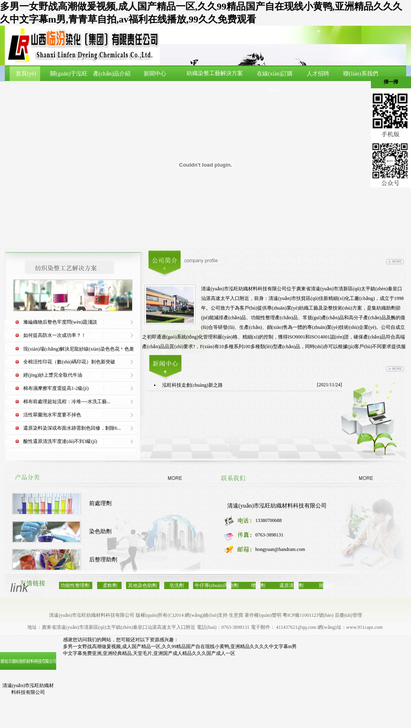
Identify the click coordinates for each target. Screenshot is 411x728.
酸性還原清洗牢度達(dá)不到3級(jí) (60, 441)
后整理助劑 (103, 560)
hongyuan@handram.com (280, 549)
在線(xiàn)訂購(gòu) (275, 82)
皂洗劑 (176, 585)
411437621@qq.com (296, 627)
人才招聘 (318, 74)
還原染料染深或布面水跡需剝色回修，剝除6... (72, 428)
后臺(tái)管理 (348, 615)
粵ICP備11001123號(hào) (308, 615)
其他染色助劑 (142, 585)
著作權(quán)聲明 (262, 615)
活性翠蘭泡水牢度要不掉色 (52, 415)
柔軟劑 (110, 585)
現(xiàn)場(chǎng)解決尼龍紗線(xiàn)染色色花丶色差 (78, 349)
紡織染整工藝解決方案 (215, 73)
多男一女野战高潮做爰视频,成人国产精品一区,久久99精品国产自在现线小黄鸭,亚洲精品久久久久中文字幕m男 (180, 646)
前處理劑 (100, 503)
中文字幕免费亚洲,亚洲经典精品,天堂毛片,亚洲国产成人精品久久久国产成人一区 (149, 653)
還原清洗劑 (291, 585)
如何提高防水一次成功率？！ (54, 335)
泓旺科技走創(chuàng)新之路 (192, 385)
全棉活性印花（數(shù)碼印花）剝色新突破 (69, 362)
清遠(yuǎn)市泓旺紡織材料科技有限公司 (277, 506)
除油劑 (326, 585)
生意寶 (236, 615)
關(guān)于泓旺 (68, 74)
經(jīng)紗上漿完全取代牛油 (52, 375)
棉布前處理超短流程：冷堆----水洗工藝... (66, 401)
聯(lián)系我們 (360, 74)
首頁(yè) (26, 74)
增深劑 (258, 585)
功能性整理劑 (75, 585)
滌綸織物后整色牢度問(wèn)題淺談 (60, 322)
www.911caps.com (364, 627)
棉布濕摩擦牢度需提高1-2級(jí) (56, 388)
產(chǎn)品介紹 (112, 74)
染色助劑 (100, 531)
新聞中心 (155, 74)
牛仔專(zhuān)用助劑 (216, 585)
